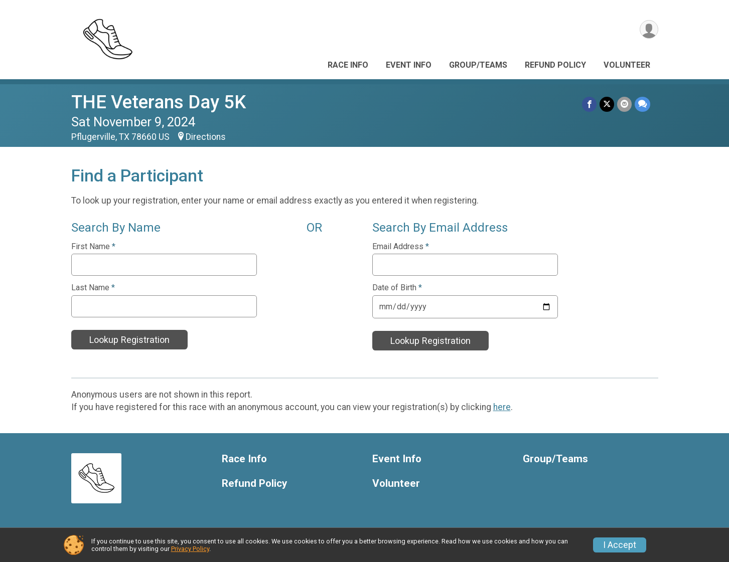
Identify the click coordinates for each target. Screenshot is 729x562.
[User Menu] (649, 29)
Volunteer (627, 65)
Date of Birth (397, 287)
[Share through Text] (642, 104)
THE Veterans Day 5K (158, 102)
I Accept (619, 545)
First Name (93, 246)
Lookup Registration (129, 339)
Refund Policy (555, 65)
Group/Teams (478, 65)
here (502, 407)
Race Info (348, 65)
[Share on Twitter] (607, 104)
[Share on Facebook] (589, 104)
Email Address (400, 246)
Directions (206, 137)
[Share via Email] (624, 104)
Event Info (408, 65)
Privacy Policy (190, 548)
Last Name (93, 287)
